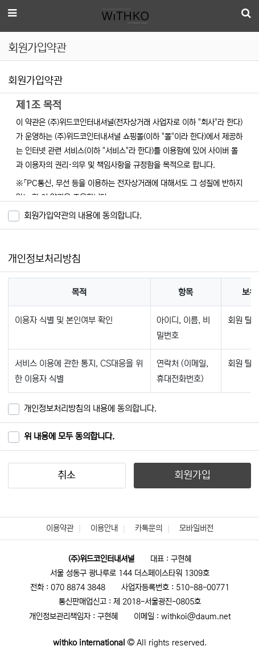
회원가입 (192, 475)
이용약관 (59, 528)
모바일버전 (196, 528)
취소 (66, 475)
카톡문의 (148, 528)
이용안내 (104, 528)
